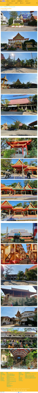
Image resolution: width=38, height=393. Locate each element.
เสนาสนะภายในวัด (4, 10)
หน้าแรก (1, 6)
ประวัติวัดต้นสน (5, 6)
